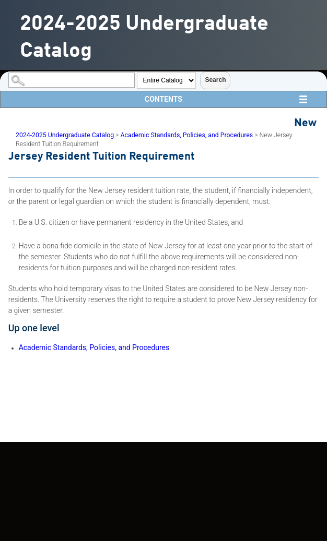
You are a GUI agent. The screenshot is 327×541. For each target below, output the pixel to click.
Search (215, 79)
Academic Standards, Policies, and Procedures (186, 135)
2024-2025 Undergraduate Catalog (65, 135)
